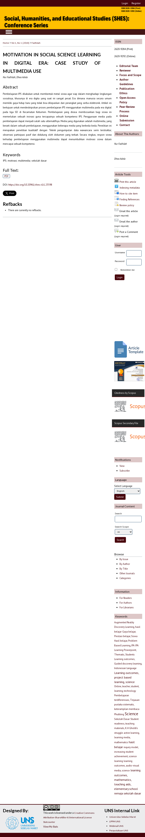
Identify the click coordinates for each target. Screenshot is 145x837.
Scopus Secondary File (126, 423)
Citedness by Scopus (125, 393)
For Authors (126, 602)
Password (119, 261)
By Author (125, 564)
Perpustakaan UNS (118, 830)
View (122, 466)
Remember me (127, 269)
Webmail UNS (116, 826)
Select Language (123, 486)
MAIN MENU (9, 32)
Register (136, 3)
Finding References (130, 199)
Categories (125, 578)
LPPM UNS (114, 821)
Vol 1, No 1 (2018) (20, 42)
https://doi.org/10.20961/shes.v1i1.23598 (30, 184)
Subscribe (125, 470)
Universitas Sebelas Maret (122, 816)
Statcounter (49, 822)
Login (125, 3)
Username (120, 252)
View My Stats (50, 826)
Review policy (127, 205)
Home (6, 42)
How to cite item (129, 193)
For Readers (126, 598)
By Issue (124, 559)
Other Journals (127, 573)
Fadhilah (36, 42)
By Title (124, 568)
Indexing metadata (130, 187)
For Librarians (127, 607)
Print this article (128, 181)
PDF (6, 176)
